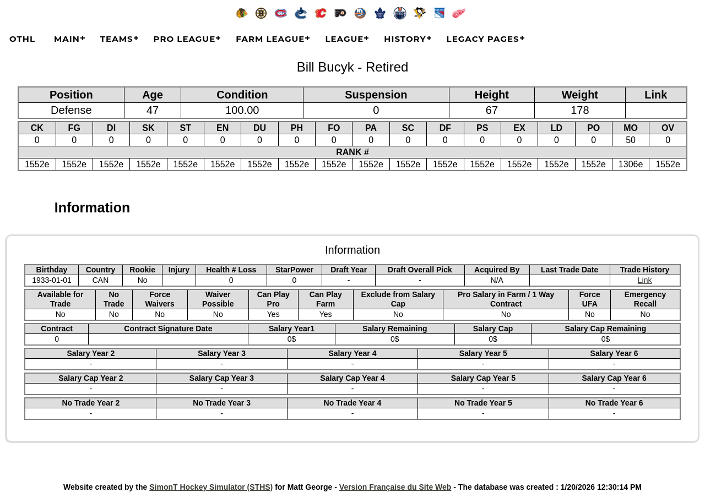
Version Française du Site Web (395, 487)
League (344, 39)
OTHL (22, 39)
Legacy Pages (483, 39)
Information (93, 207)
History (405, 39)
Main (67, 39)
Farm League (270, 39)
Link (645, 280)
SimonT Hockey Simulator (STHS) (211, 487)
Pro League (185, 39)
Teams (116, 39)
